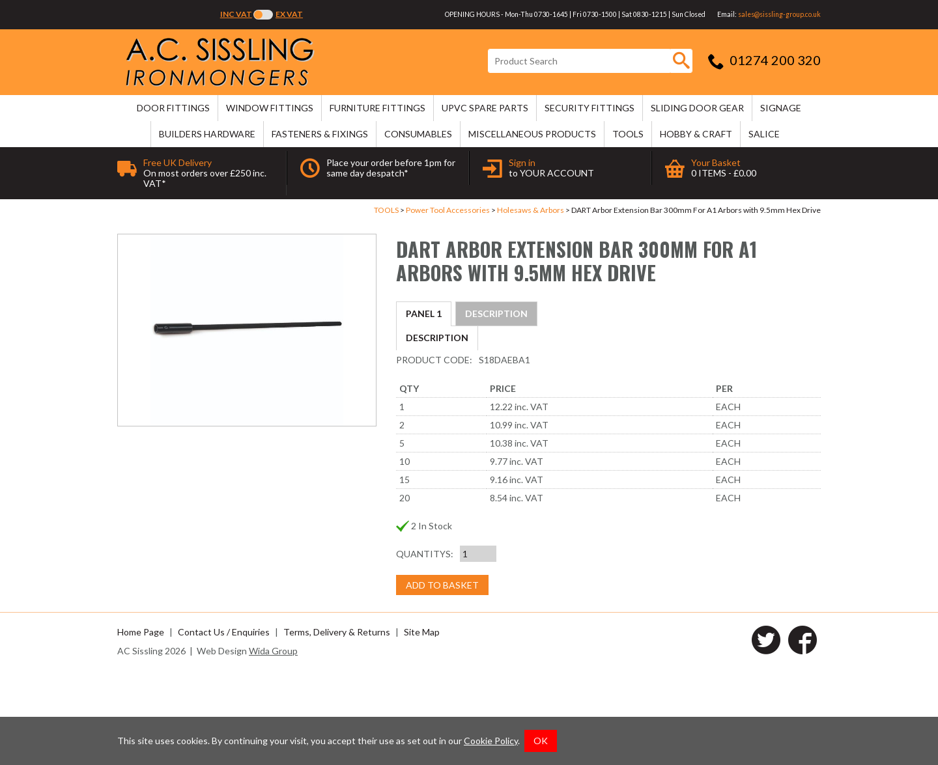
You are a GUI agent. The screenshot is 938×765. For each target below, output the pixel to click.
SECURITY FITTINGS (589, 107)
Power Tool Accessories (448, 210)
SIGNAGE (780, 107)
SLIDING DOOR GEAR (697, 107)
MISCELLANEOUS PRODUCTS (532, 133)
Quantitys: (424, 647)
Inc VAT (236, 14)
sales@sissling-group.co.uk (779, 14)
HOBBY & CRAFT (696, 133)
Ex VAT (289, 14)
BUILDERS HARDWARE (207, 133)
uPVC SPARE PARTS (485, 107)
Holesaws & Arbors (530, 210)
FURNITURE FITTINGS (377, 107)
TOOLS (628, 133)
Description (437, 313)
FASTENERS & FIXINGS (320, 133)
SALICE (764, 133)
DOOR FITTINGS (173, 107)
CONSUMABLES (418, 133)
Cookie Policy (491, 740)
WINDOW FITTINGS (269, 107)
